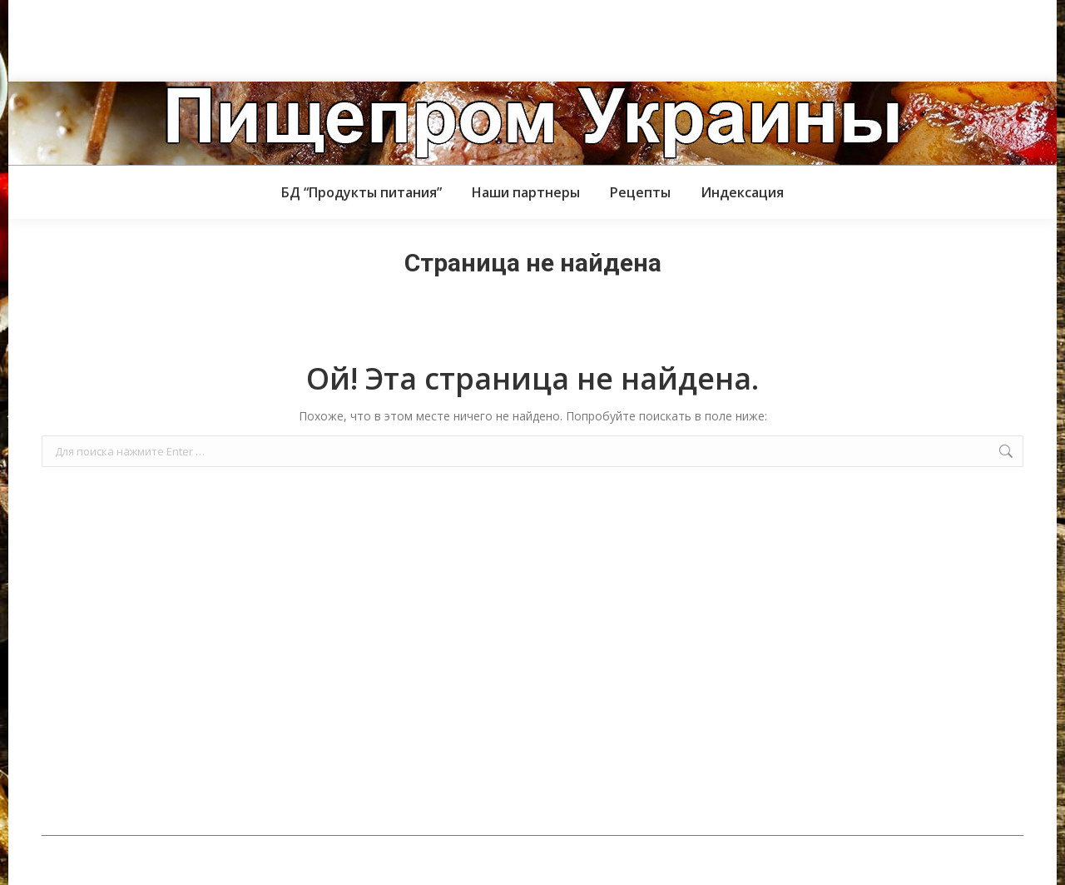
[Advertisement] (303, 37)
